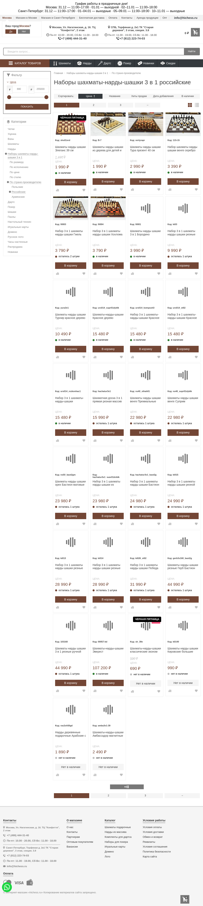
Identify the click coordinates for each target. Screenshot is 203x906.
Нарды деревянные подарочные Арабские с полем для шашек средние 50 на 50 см (70, 734)
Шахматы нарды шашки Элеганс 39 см (70, 148)
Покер (124, 63)
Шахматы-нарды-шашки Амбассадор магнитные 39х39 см (108, 734)
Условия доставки (153, 832)
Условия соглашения (155, 846)
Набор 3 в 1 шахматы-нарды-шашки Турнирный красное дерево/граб (69, 399)
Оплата (112, 18)
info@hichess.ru (185, 17)
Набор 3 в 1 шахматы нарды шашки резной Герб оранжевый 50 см (182, 483)
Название (114, 96)
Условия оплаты (152, 827)
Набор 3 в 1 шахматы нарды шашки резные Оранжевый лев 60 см (107, 566)
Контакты (126, 18)
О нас (70, 827)
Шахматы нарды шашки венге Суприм (183, 399)
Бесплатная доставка (91, 18)
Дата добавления (163, 96)
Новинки (145, 63)
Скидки (167, 63)
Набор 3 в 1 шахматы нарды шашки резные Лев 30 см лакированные (181, 232)
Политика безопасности (157, 851)
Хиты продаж (139, 96)
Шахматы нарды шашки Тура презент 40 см (145, 148)
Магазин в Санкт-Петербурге (58, 18)
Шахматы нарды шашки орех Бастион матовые (70, 483)
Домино (109, 851)
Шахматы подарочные (118, 827)
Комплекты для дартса (118, 837)
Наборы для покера (116, 842)
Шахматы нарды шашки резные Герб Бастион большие (183, 566)
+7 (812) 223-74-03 (132, 38)
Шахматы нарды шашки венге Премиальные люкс (145, 399)
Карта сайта (150, 856)
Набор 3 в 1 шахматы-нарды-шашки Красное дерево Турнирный (182, 316)
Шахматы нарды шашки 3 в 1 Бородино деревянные (145, 232)
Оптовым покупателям (80, 842)
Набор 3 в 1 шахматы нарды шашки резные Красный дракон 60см (69, 566)
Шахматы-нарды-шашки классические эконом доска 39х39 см (145, 650)
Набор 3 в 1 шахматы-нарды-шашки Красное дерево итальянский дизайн (144, 316)
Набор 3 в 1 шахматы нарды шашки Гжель (69, 232)
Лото (107, 856)
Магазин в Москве (26, 18)
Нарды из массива (115, 832)
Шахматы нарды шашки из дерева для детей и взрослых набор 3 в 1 (108, 148)
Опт (165, 18)
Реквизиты (149, 842)
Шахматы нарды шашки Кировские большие (183, 650)
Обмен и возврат (153, 837)
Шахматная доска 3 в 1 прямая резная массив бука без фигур (107, 399)
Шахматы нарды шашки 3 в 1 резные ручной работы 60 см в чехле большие (70, 650)
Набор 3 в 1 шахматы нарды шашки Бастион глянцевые (144, 483)
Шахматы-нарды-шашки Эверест (108, 650)
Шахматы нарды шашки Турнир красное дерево (70, 316)
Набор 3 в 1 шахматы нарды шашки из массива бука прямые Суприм (107, 483)
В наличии (188, 96)
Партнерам (73, 837)
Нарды (84, 63)
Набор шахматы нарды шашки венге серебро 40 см (182, 148)
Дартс (104, 63)
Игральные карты (115, 846)
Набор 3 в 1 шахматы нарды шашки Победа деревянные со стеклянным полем (144, 566)
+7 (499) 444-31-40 (74, 38)
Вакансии (72, 846)
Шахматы (62, 63)
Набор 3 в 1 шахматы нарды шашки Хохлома (108, 232)
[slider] (9, 97)
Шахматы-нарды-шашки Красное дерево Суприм (108, 316)
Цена (90, 96)
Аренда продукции (147, 18)
